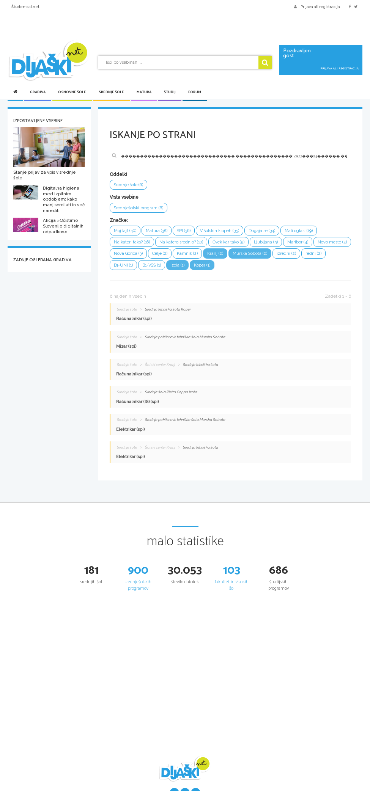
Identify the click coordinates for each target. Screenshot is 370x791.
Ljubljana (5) (266, 242)
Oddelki (118, 174)
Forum (194, 92)
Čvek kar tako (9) (228, 242)
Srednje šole (111, 92)
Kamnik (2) (187, 253)
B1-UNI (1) (123, 265)
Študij (170, 92)
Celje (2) (159, 253)
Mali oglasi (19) (299, 230)
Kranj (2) (215, 253)
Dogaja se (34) (262, 230)
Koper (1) (202, 265)
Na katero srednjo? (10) (181, 242)
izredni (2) (286, 253)
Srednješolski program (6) (138, 208)
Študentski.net (25, 7)
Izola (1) (177, 265)
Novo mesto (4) (332, 242)
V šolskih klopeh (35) (219, 230)
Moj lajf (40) (125, 230)
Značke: (119, 220)
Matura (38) (156, 230)
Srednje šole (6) (128, 184)
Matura (144, 92)
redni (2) (313, 253)
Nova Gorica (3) (128, 253)
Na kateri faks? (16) (132, 242)
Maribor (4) (297, 242)
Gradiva (38, 92)
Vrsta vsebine (124, 197)
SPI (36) (184, 230)
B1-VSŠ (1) (151, 265)
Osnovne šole (72, 92)
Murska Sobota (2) (250, 253)
